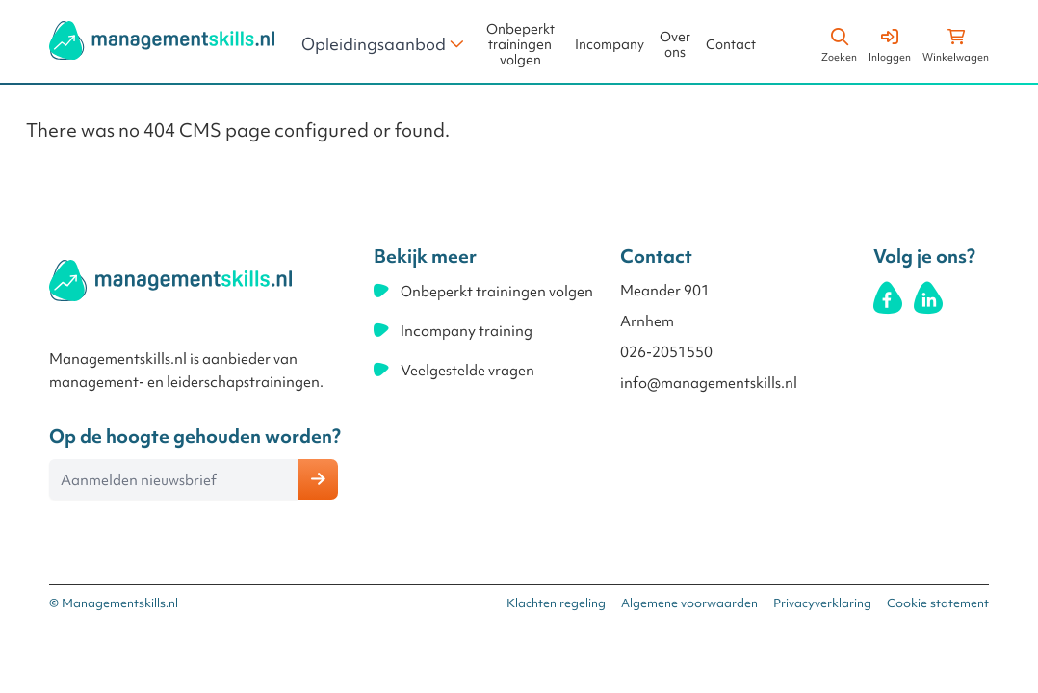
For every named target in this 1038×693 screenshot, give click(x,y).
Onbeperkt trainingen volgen (520, 44)
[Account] (890, 42)
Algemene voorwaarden (689, 603)
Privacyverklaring (822, 603)
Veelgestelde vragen (467, 370)
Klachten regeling (556, 603)
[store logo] (161, 40)
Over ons (675, 45)
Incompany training (466, 331)
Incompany (609, 45)
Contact (731, 45)
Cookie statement (938, 603)
